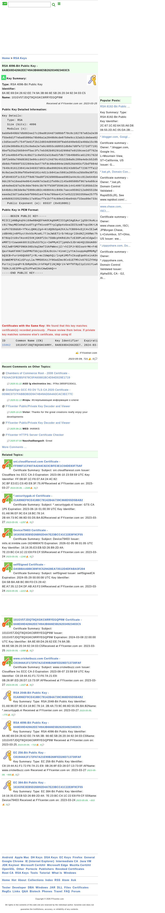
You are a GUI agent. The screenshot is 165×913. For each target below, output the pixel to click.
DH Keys (37, 857)
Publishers (46, 869)
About (22, 880)
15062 (8, 345)
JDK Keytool (10, 865)
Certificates (81, 887)
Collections (36, 880)
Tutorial (45, 872)
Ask (73, 880)
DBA (31, 887)
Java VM (85, 861)
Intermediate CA (67, 861)
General (89, 857)
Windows (70, 872)
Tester (6, 887)
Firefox (77, 857)
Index (49, 880)
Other (20, 869)
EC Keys (65, 857)
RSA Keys (20, 58)
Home (6, 58)
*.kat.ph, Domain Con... (115, 171)
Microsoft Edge (57, 865)
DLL (60, 887)
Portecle (31, 869)
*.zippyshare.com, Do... (115, 245)
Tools (34, 872)
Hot (14, 880)
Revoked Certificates (69, 869)
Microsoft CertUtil (33, 865)
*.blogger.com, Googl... (115, 136)
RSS (57, 880)
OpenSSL (8, 869)
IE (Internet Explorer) (39, 861)
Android (7, 857)
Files (67, 887)
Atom (65, 880)
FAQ (67, 891)
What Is (57, 872)
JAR (52, 887)
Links (16, 891)
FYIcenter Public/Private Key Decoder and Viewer (38, 406)
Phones (47, 891)
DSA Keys (51, 857)
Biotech (35, 891)
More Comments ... (14, 447)
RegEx (6, 891)
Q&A (25, 891)
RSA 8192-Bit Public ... (115, 106)
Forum (76, 891)
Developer (19, 887)
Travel (58, 891)
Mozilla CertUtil (80, 865)
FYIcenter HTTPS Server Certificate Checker (35, 434)
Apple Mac (22, 857)
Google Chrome (13, 861)
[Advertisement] (49, 31)
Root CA (8, 872)
